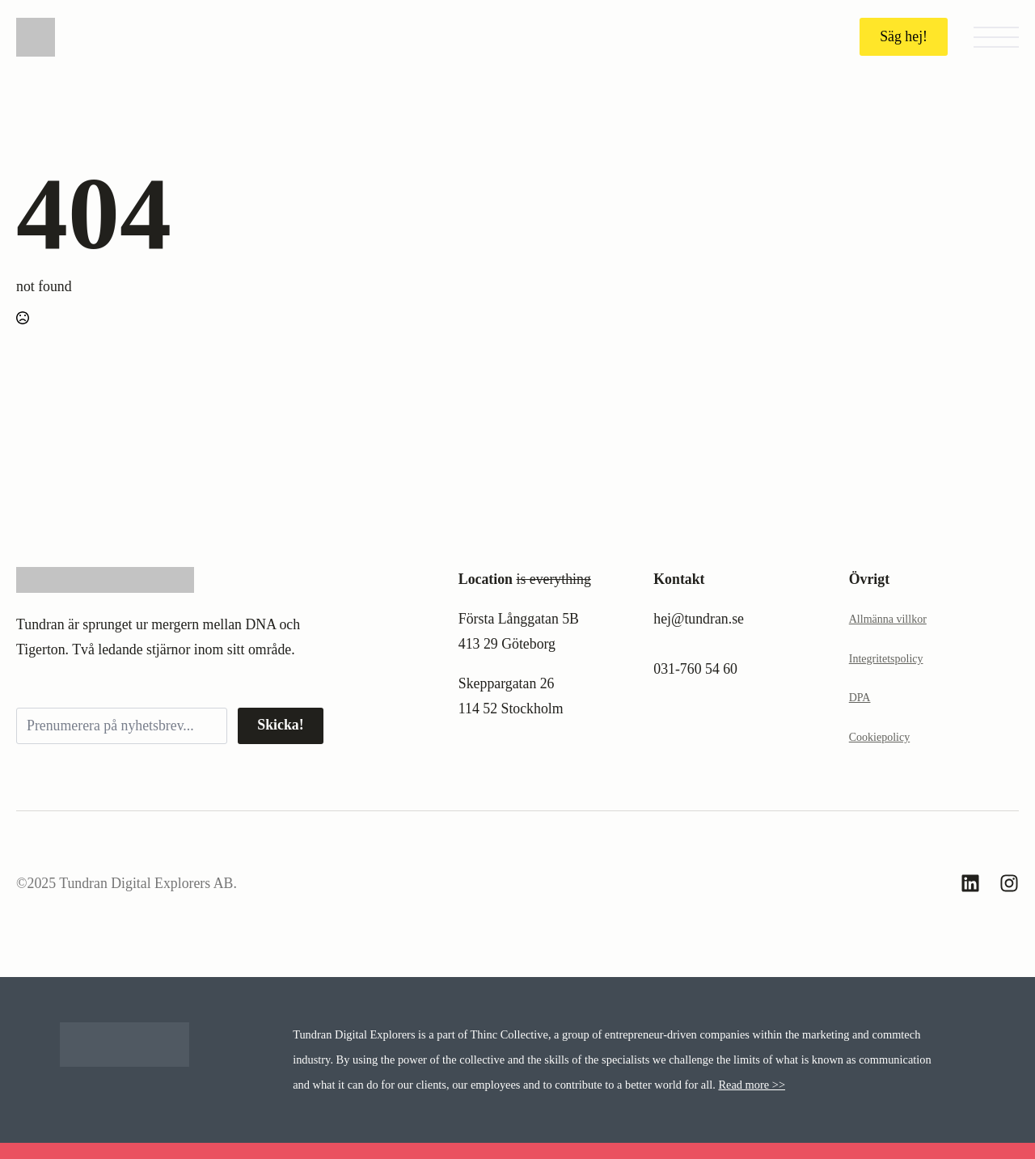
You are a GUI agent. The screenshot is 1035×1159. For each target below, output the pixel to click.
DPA (860, 698)
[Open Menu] (996, 37)
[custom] (970, 883)
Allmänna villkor (888, 619)
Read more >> (751, 1084)
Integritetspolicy (886, 659)
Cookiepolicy (879, 737)
